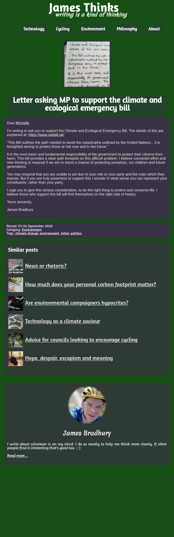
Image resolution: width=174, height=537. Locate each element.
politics (76, 233)
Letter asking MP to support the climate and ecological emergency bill (87, 105)
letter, (65, 233)
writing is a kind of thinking (91, 14)
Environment (93, 29)
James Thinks (84, 8)
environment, (50, 233)
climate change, (27, 233)
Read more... (17, 456)
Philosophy (127, 29)
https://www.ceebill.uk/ (46, 135)
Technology (33, 29)
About (154, 29)
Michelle (22, 123)
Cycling (62, 29)
